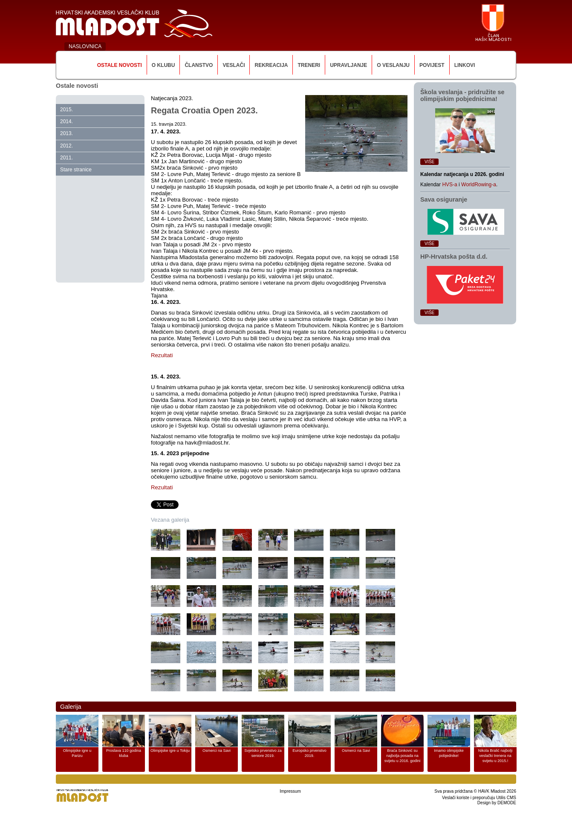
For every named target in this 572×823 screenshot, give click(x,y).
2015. (66, 110)
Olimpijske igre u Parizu (77, 753)
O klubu (163, 65)
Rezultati (162, 355)
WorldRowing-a (478, 185)
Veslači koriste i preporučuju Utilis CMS (479, 797)
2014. (66, 121)
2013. (66, 133)
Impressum (290, 791)
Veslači (233, 65)
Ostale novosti (119, 65)
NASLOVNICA (85, 46)
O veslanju (393, 65)
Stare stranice (76, 170)
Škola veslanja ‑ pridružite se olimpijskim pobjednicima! (462, 95)
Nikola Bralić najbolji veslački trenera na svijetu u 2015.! (495, 755)
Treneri (309, 65)
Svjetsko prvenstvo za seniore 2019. (263, 753)
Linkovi (464, 65)
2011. (66, 158)
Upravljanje (348, 65)
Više (429, 161)
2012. (66, 146)
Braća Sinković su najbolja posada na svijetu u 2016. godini (402, 755)
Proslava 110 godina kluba (123, 753)
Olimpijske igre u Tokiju (170, 750)
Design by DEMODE (496, 802)
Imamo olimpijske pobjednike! (449, 753)
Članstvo (199, 65)
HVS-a (449, 185)
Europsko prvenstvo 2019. (309, 753)
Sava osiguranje (443, 199)
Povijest (432, 65)
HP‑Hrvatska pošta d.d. (454, 256)
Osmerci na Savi (216, 750)
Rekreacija (271, 65)
